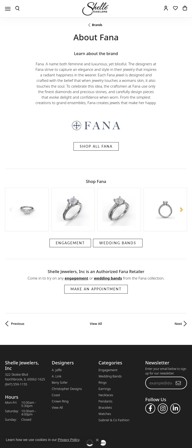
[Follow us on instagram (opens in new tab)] (163, 377)
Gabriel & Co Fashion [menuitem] (114, 388)
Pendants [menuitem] (105, 370)
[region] (96, 193)
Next (178, 292)
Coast (56, 363)
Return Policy (46, 427)
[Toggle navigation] (7, 9)
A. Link (56, 345)
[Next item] (181, 193)
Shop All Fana (96, 146)
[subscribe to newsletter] (178, 351)
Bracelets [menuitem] (105, 376)
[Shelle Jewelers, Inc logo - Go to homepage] (96, 9)
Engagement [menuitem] (108, 338)
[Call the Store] (16, 353)
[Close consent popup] (97, 439)
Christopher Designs (67, 357)
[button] (17, 9)
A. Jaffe (57, 338)
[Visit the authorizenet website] (89, 411)
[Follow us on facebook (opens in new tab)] (150, 377)
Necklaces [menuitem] (105, 363)
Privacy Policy (71, 427)
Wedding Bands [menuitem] (110, 345)
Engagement (70, 211)
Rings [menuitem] (102, 351)
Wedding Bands (117, 211)
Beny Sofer (60, 351)
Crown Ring (60, 370)
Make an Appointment (96, 258)
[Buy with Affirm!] (103, 411)
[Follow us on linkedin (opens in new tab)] (175, 377)
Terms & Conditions (101, 427)
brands (97, 25)
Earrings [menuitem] (104, 357)
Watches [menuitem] (104, 382)
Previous (17, 292)
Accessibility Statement (138, 427)
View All (96, 292)
